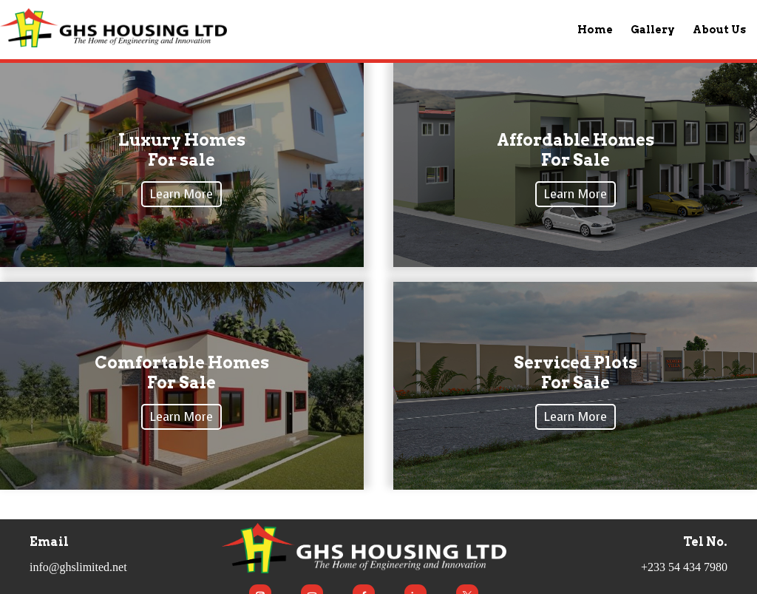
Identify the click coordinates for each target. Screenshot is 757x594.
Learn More (181, 194)
